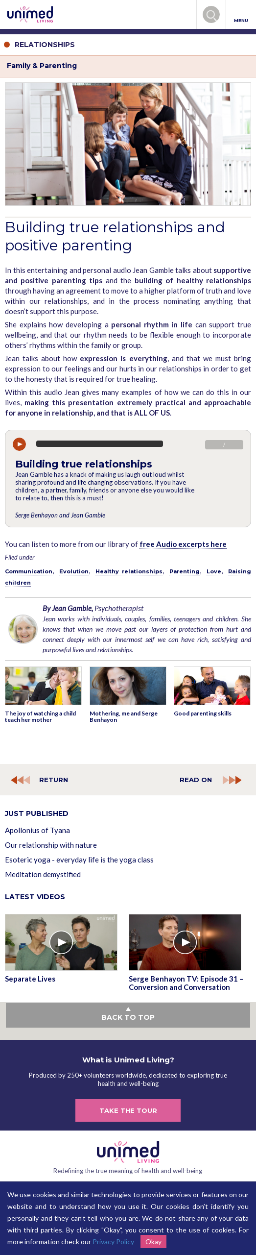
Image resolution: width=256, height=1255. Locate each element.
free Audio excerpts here (183, 544)
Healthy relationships (129, 571)
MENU (241, 15)
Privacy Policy (113, 1241)
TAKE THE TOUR (128, 1110)
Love (214, 571)
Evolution (74, 571)
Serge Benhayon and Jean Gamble (60, 515)
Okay (153, 1241)
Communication (28, 571)
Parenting (184, 571)
